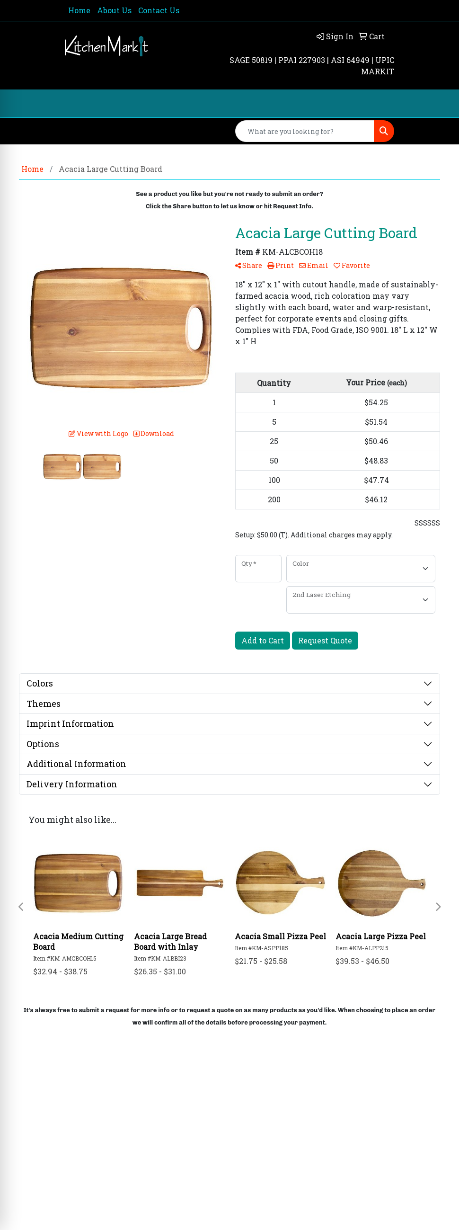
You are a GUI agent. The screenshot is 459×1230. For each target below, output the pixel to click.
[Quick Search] (304, 131)
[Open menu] (440, 103)
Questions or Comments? (111, 1163)
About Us (114, 10)
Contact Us (158, 10)
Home (79, 10)
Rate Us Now (79, 1138)
